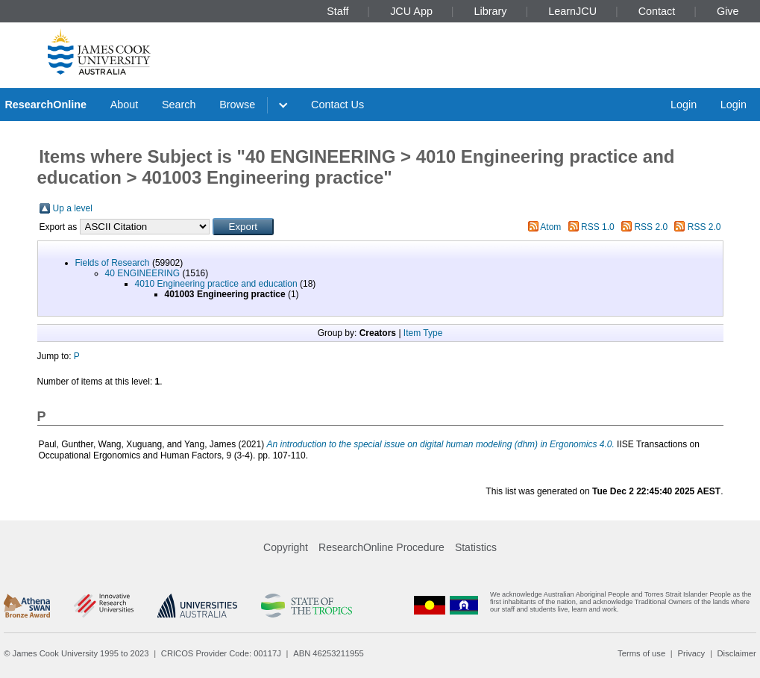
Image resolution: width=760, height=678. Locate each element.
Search (179, 105)
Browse (237, 105)
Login (684, 105)
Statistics (476, 547)
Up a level (72, 208)
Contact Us (337, 105)
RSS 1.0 (598, 227)
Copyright (285, 547)
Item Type (422, 333)
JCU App (411, 11)
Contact (657, 11)
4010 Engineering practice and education (216, 284)
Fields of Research (112, 263)
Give (728, 11)
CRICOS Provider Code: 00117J (221, 653)
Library (490, 11)
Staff (337, 11)
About (124, 105)
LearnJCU (572, 11)
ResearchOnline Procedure (381, 547)
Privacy (691, 653)
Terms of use (641, 653)
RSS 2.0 (651, 227)
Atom (550, 227)
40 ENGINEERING (142, 273)
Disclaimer (736, 653)
